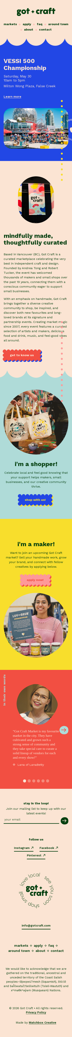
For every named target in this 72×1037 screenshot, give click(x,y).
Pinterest (36, 855)
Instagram (23, 848)
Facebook (49, 848)
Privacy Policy (36, 1012)
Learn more (12, 96)
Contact (45, 29)
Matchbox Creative (42, 1022)
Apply (27, 24)
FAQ (39, 24)
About (28, 29)
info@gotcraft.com (36, 925)
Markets (10, 24)
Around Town (58, 24)
